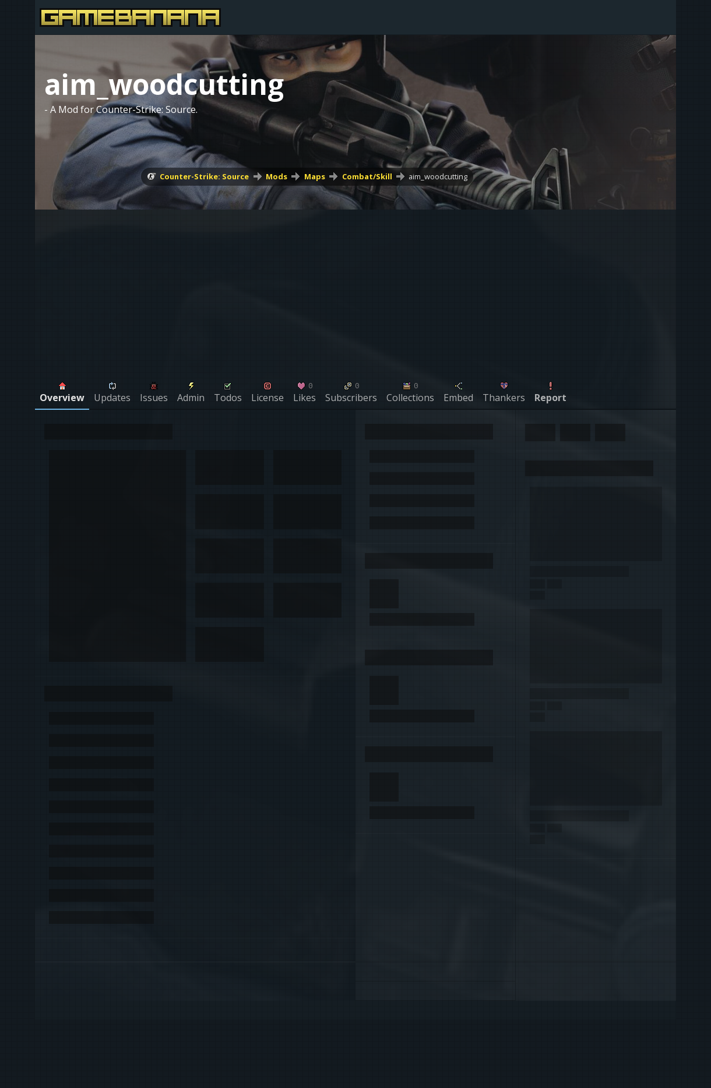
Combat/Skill (367, 176)
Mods (276, 176)
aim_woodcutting (438, 176)
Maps (314, 176)
